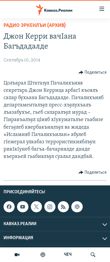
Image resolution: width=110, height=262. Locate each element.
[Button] (93, 72)
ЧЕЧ (68, 254)
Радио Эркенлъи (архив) (35, 25)
